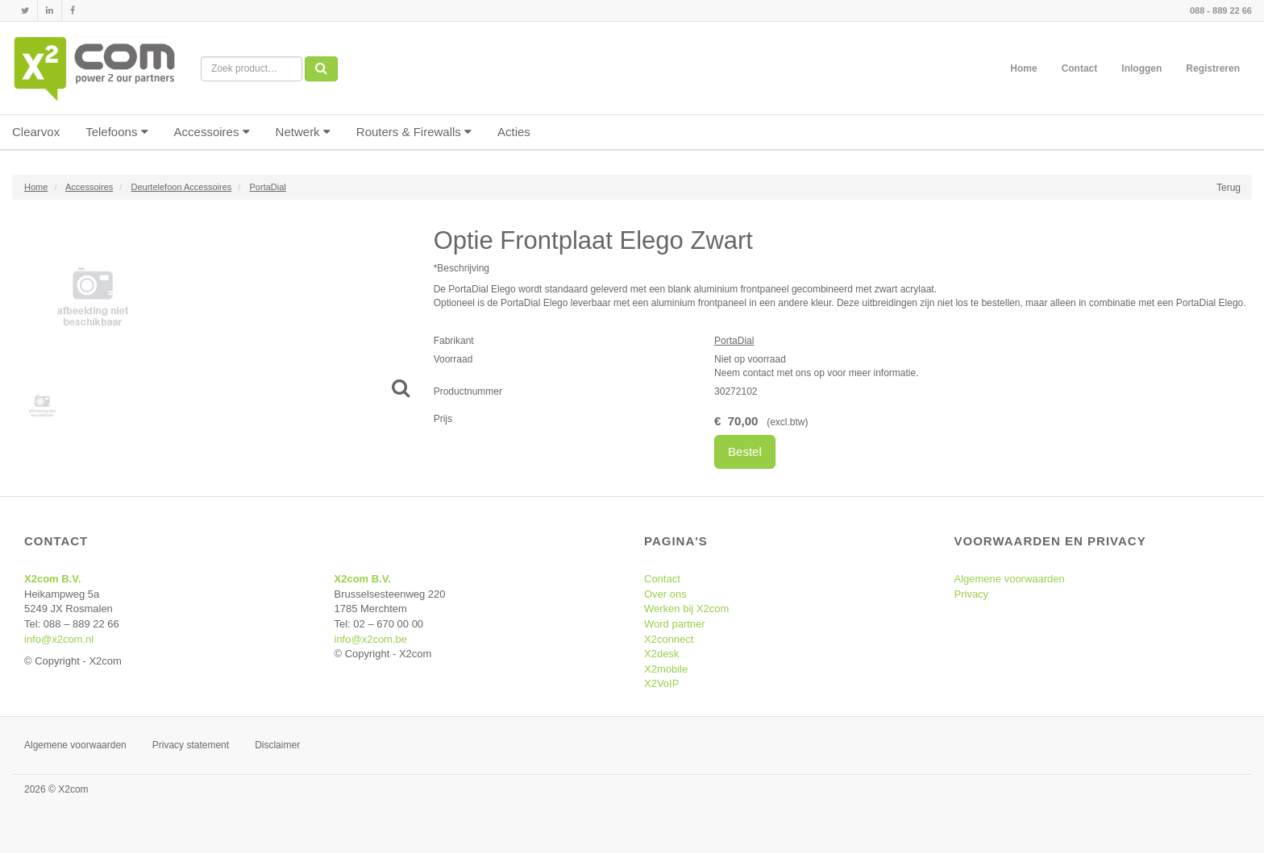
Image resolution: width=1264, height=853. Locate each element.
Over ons (665, 594)
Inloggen (1141, 68)
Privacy (971, 594)
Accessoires (212, 132)
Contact (1080, 68)
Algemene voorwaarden (1009, 579)
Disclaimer (277, 745)
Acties (513, 132)
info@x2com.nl (59, 639)
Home (1023, 68)
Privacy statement (190, 745)
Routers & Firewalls (414, 132)
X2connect (668, 639)
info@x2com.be (371, 639)
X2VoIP (661, 683)
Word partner (674, 624)
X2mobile (666, 669)
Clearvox (36, 132)
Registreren (1213, 68)
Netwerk (303, 132)
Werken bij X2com (686, 608)
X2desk (661, 654)
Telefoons (116, 132)
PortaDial (734, 340)
